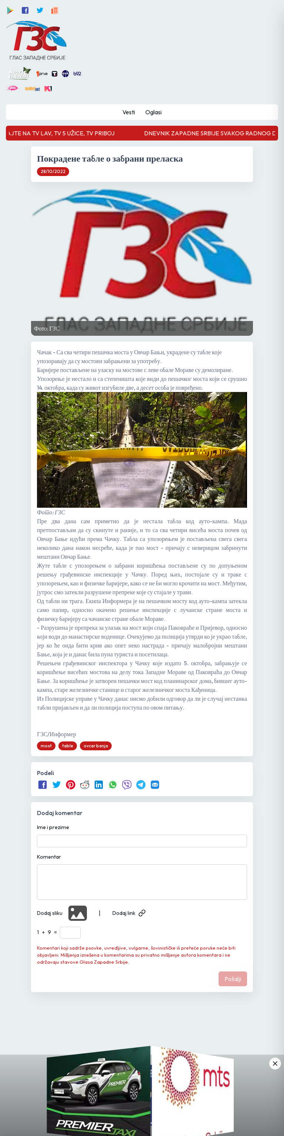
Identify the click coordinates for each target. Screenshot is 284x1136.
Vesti (128, 112)
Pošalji (232, 979)
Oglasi (153, 112)
